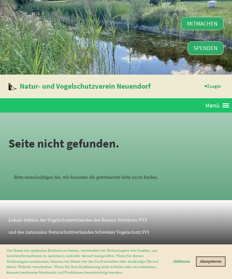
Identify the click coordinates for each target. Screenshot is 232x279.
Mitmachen (202, 23)
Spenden (205, 48)
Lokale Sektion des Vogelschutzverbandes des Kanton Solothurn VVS (77, 220)
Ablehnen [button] (181, 261)
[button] (124, 272)
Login (212, 86)
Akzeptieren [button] (211, 261)
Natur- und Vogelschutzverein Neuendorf (85, 86)
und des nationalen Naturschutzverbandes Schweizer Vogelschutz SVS (78, 232)
